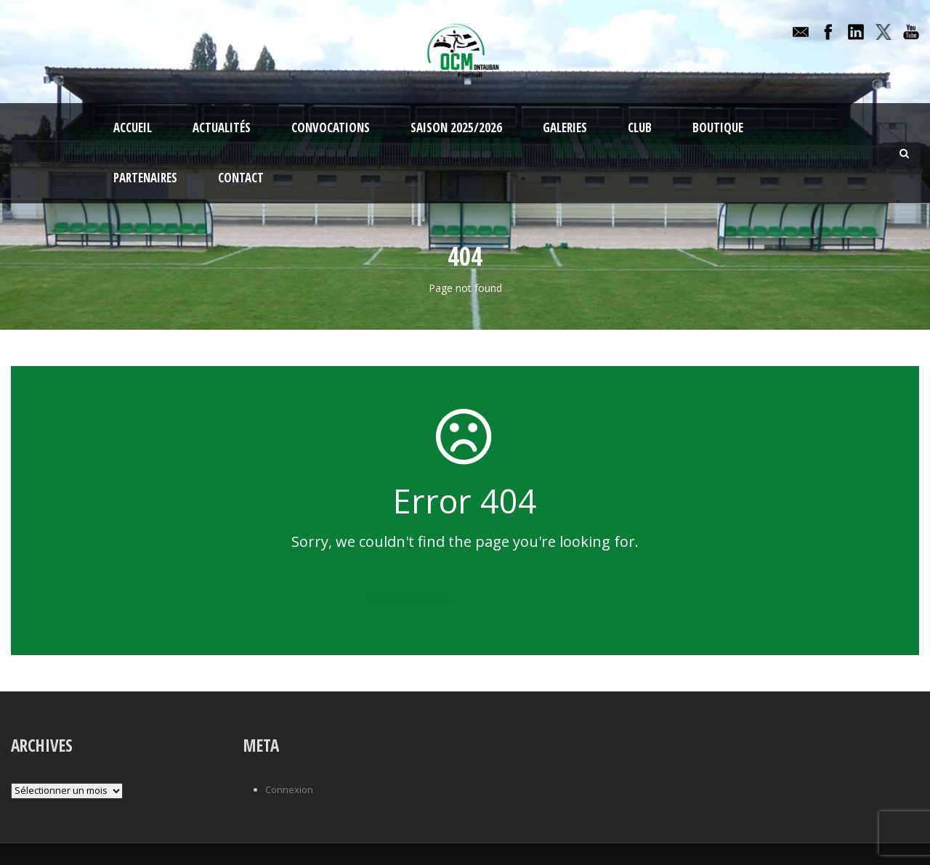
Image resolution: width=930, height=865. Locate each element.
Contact (241, 177)
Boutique (717, 127)
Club (640, 127)
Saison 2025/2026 (456, 127)
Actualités (222, 127)
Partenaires (145, 177)
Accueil (132, 127)
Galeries (565, 127)
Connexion (289, 789)
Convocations (330, 127)
